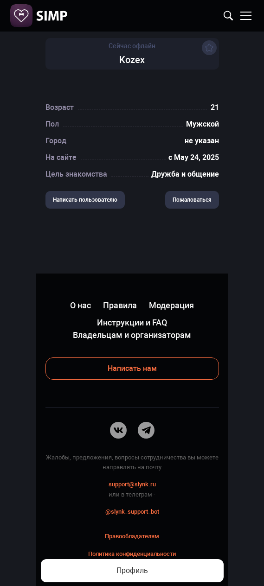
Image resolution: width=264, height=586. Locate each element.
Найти (228, 15)
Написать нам (132, 368)
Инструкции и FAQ (132, 322)
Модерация (171, 305)
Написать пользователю (85, 200)
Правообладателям (132, 536)
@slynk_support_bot (132, 511)
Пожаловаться (192, 200)
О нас (80, 305)
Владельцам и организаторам (132, 335)
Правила (120, 305)
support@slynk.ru (132, 484)
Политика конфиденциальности (132, 553)
